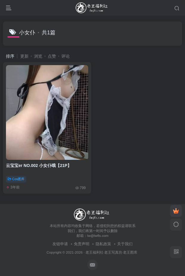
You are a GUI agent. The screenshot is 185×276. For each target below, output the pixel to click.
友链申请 (60, 244)
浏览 (38, 56)
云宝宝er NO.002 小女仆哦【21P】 (38, 165)
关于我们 (125, 244)
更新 (24, 56)
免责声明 (81, 244)
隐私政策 (103, 244)
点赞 (52, 56)
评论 (65, 56)
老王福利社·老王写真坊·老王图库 (111, 252)
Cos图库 (16, 179)
